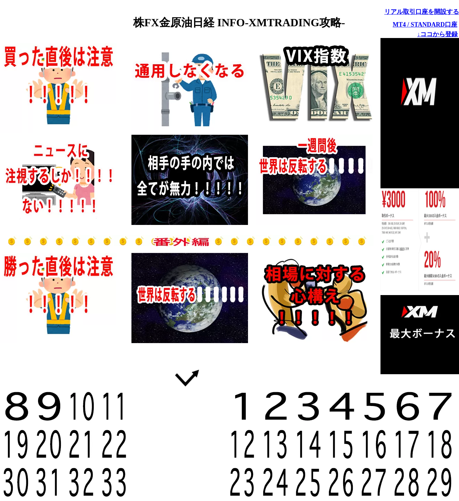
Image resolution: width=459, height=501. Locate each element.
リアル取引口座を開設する (421, 11)
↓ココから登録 (437, 34)
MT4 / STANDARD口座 (425, 24)
